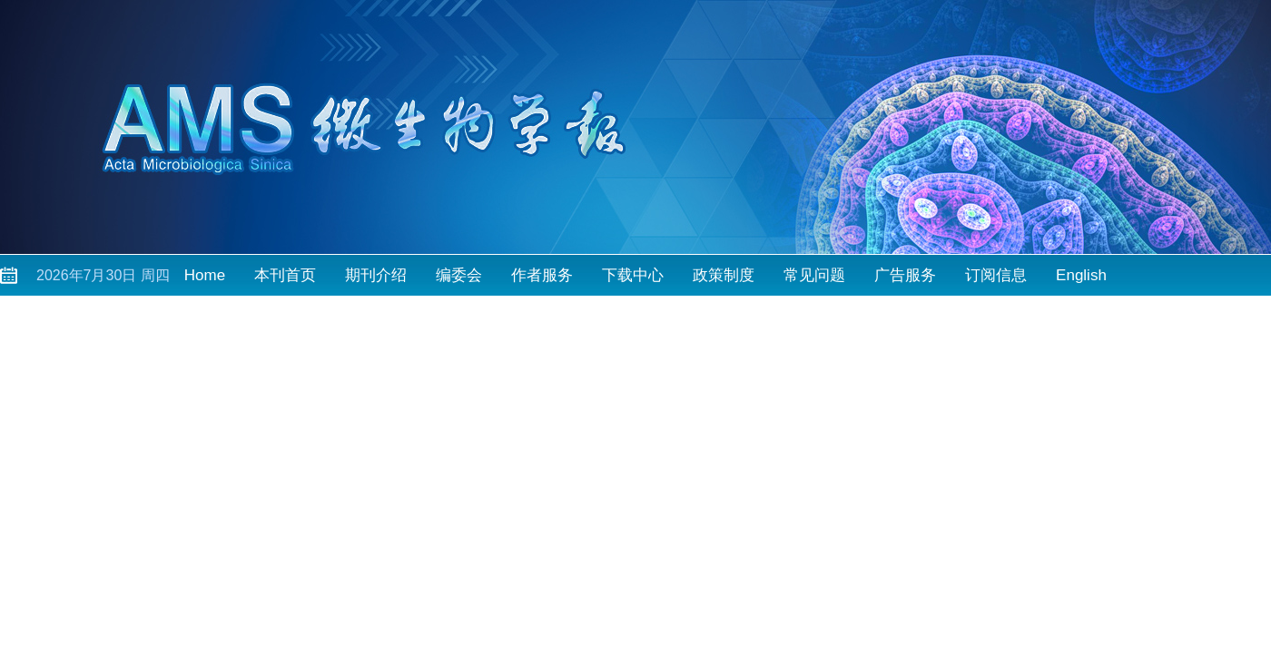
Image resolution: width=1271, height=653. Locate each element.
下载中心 (633, 275)
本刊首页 (285, 275)
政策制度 (723, 275)
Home (204, 275)
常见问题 (814, 275)
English (1081, 275)
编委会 (459, 275)
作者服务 (542, 275)
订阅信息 (996, 275)
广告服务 (905, 275)
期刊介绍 (376, 275)
